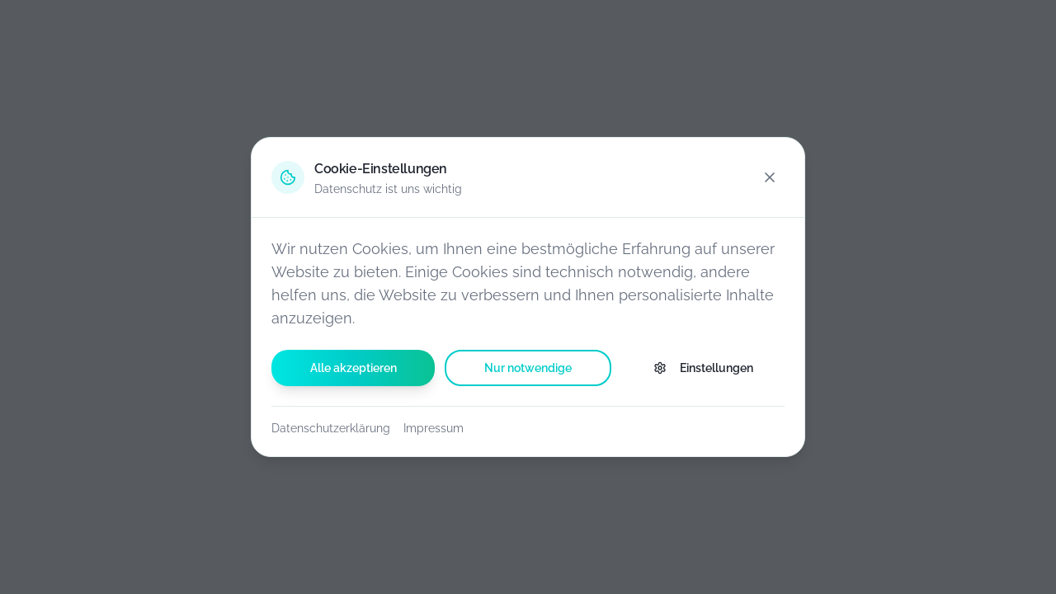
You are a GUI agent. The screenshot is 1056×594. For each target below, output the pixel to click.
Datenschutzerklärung (330, 428)
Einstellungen (703, 368)
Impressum (433, 428)
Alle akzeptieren (353, 368)
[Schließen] (770, 177)
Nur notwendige (528, 368)
